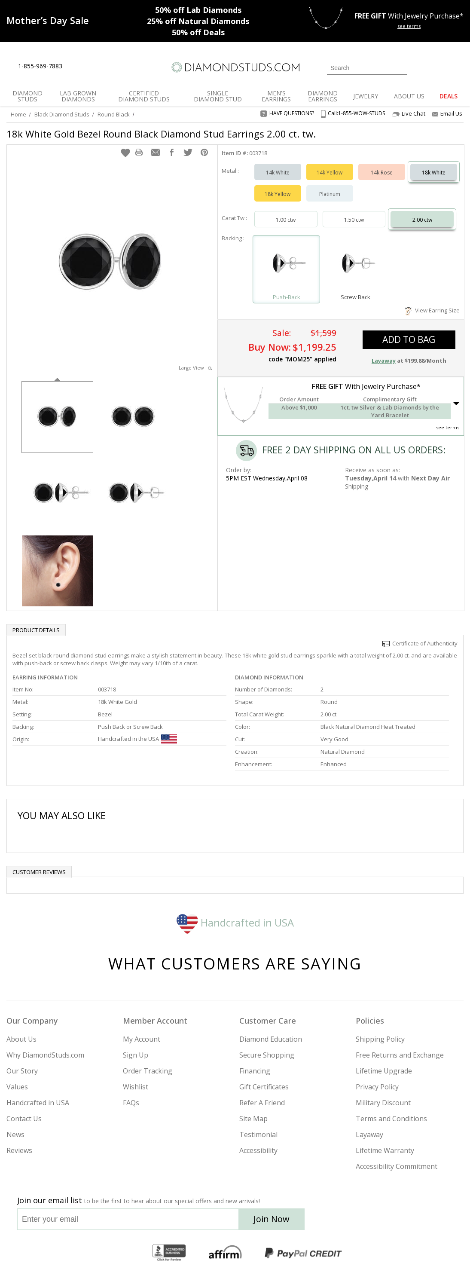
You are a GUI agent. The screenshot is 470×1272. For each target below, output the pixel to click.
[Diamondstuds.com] (235, 67)
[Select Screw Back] (355, 265)
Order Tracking (147, 1071)
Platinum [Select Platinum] (329, 194)
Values (17, 1087)
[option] (57, 416)
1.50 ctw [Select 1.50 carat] (354, 219)
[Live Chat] (76, 66)
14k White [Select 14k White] (278, 172)
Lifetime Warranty (385, 1150)
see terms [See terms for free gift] (409, 26)
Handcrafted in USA (235, 922)
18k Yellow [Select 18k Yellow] (277, 194)
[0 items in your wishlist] (437, 67)
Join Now (271, 1219)
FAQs (131, 1102)
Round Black (114, 114)
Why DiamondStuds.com (45, 1055)
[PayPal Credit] (303, 1253)
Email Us (447, 113)
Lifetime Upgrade (384, 1071)
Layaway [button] (384, 360)
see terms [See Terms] (447, 427)
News (15, 1134)
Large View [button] (195, 367)
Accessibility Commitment (396, 1166)
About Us (21, 1039)
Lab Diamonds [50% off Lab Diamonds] (198, 10)
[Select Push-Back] (286, 265)
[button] (125, 152)
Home (18, 114)
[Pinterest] (400, 1222)
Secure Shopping (266, 1055)
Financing (254, 1071)
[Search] (367, 68)
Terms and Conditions (391, 1118)
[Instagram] (338, 1222)
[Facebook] (381, 1222)
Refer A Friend (262, 1102)
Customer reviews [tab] (39, 872)
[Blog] (423, 1222)
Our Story (22, 1071)
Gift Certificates (264, 1087)
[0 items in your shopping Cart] (458, 67)
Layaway (369, 1134)
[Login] (419, 67)
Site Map (253, 1118)
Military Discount (383, 1102)
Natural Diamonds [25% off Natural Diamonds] (198, 21)
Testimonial (258, 1134)
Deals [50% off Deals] (198, 32)
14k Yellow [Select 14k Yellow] (329, 172)
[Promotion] (47, 20)
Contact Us (24, 1118)
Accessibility (258, 1150)
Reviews (19, 1150)
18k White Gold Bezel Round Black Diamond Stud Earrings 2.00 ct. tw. (161, 133)
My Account (141, 1039)
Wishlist (135, 1087)
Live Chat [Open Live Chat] (408, 113)
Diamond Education (270, 1039)
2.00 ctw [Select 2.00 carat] (422, 219)
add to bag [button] (408, 339)
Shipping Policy (380, 1039)
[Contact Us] (96, 66)
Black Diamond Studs (61, 114)
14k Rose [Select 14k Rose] (382, 172)
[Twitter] (360, 1222)
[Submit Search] (400, 68)
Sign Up (135, 1055)
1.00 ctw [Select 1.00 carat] (286, 219)
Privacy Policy (377, 1087)
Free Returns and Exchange (400, 1055)
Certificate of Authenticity (420, 643)
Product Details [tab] (36, 630)
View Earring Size (432, 310)
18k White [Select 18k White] (434, 172)
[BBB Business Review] (169, 1253)
